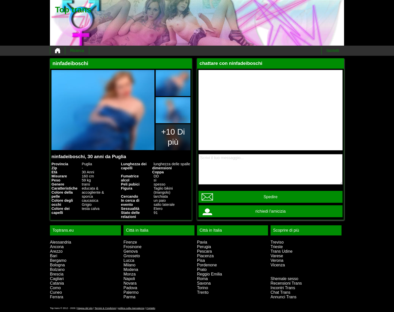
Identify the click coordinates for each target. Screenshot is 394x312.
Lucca (128, 260)
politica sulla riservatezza (131, 308)
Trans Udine (282, 251)
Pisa (201, 260)
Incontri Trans (283, 288)
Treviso (277, 242)
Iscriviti (333, 50)
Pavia (202, 242)
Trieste (277, 247)
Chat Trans (280, 292)
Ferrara (56, 297)
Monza (129, 274)
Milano (129, 265)
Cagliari (57, 279)
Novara (130, 283)
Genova (130, 251)
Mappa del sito (85, 308)
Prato (202, 269)
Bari (53, 256)
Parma (129, 297)
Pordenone (207, 265)
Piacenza (205, 256)
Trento (203, 292)
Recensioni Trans (286, 283)
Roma (202, 279)
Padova (130, 288)
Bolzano (57, 269)
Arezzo (56, 251)
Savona (204, 283)
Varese (277, 256)
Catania (57, 283)
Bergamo (58, 260)
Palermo (131, 292)
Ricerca (77, 50)
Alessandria (60, 242)
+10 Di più (173, 136)
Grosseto (131, 256)
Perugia (204, 247)
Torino (202, 288)
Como (55, 288)
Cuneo (56, 292)
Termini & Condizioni (105, 308)
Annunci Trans (283, 297)
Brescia (56, 274)
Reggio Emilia (209, 274)
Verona (277, 260)
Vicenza (278, 265)
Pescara (204, 251)
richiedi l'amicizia (270, 211)
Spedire (270, 197)
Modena (130, 269)
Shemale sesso (284, 279)
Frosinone (132, 247)
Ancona (57, 247)
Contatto (150, 308)
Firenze (130, 242)
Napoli (129, 279)
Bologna (57, 265)
